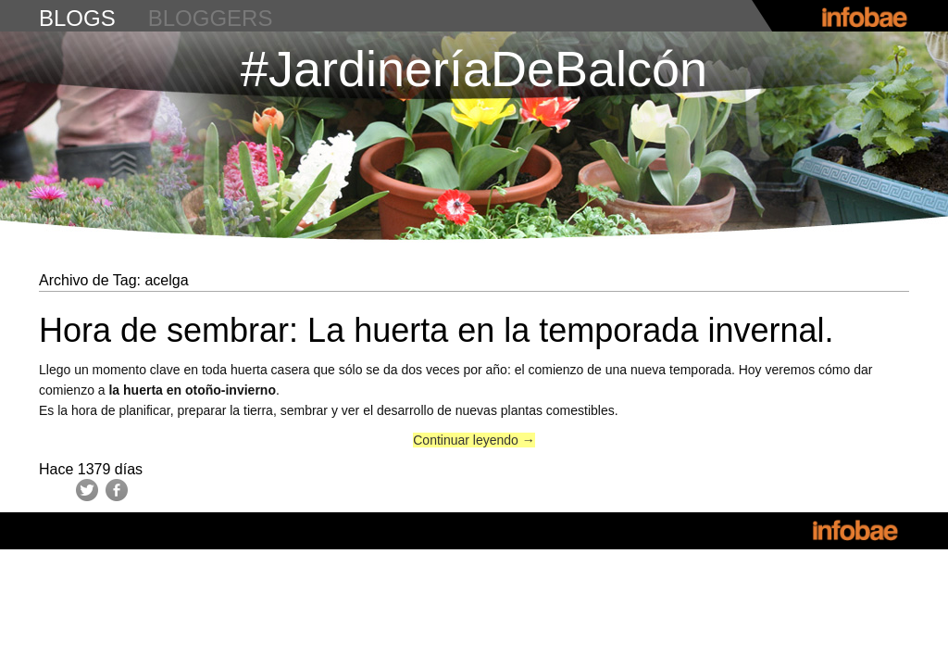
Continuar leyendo (474, 440)
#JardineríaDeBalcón (474, 68)
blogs (77, 18)
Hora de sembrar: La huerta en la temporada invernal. (436, 330)
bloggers (210, 18)
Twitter (87, 490)
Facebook (117, 490)
